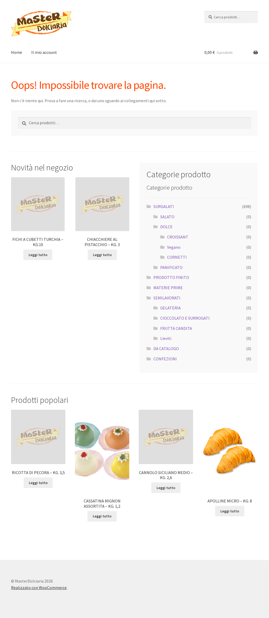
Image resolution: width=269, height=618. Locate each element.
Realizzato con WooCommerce (39, 587)
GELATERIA (170, 307)
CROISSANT (177, 237)
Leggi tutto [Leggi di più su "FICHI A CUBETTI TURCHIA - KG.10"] (38, 254)
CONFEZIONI (165, 358)
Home (16, 52)
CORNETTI (177, 257)
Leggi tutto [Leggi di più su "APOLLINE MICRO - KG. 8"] (229, 511)
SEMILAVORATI (166, 297)
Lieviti (165, 338)
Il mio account (44, 52)
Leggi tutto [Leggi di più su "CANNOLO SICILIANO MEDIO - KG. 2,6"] (166, 487)
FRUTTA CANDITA (176, 328)
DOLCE (166, 226)
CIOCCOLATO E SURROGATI (185, 318)
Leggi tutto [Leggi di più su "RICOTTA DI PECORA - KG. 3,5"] (38, 482)
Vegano (173, 247)
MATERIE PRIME (168, 287)
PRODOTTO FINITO (171, 277)
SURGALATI (163, 206)
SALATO (167, 216)
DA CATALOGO (166, 348)
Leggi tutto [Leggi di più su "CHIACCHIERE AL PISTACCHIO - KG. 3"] (102, 254)
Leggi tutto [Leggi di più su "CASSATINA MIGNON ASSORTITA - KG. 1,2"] (102, 516)
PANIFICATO (171, 267)
